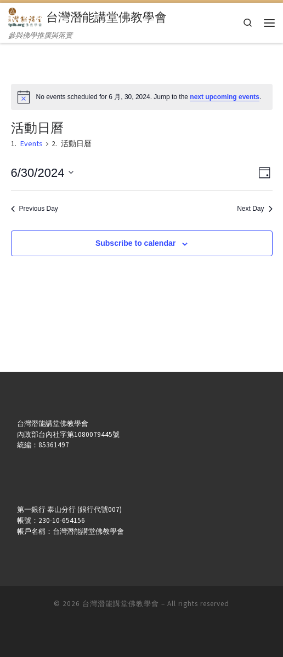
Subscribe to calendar (135, 243)
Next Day (254, 208)
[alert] (142, 97)
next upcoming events (224, 97)
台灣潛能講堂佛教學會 (120, 603)
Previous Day (34, 208)
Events (31, 143)
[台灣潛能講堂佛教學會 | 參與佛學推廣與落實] (25, 16)
